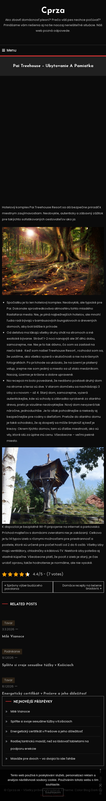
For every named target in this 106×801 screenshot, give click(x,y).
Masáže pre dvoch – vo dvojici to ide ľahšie (43, 758)
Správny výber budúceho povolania (23, 587)
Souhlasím (53, 792)
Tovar (8, 627)
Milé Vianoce (13, 641)
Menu (9, 50)
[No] (100, 785)
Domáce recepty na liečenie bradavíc (81, 586)
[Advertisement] (53, 136)
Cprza (53, 11)
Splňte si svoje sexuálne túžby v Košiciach (38, 669)
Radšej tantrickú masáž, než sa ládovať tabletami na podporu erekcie (50, 745)
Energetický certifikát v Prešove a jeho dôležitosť (44, 698)
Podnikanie (12, 656)
